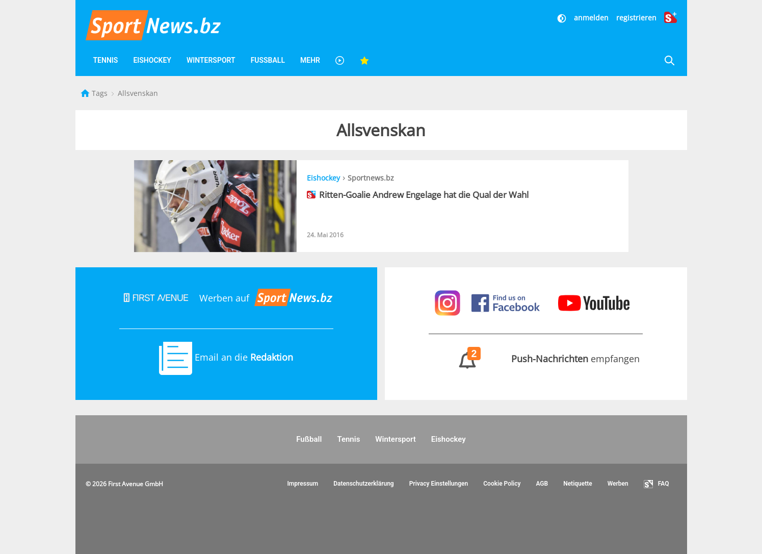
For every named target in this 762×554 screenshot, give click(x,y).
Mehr (310, 60)
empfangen (536, 358)
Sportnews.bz (371, 178)
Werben (618, 483)
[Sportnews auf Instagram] (449, 302)
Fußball (268, 60)
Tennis (105, 60)
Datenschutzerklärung (363, 483)
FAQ (656, 484)
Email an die (226, 357)
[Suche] (669, 60)
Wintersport (211, 60)
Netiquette (577, 483)
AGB (542, 483)
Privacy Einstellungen (438, 483)
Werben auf (226, 298)
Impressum (302, 483)
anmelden (591, 17)
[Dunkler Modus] (563, 17)
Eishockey (152, 60)
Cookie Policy (501, 483)
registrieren (636, 17)
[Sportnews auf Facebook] (507, 302)
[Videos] (340, 60)
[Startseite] (86, 93)
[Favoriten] (364, 60)
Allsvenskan (138, 93)
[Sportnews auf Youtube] (594, 302)
